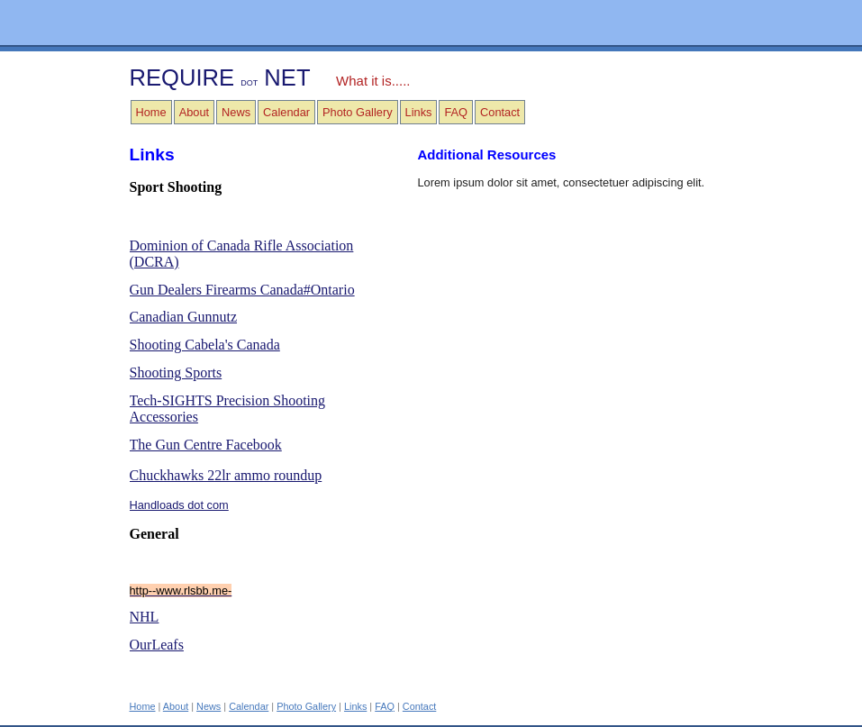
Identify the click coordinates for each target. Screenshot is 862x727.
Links (418, 112)
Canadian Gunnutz (184, 316)
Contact (500, 112)
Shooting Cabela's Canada (205, 344)
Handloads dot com (179, 505)
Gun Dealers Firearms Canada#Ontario (242, 289)
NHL (144, 616)
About (194, 112)
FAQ (455, 112)
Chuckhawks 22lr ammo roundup (226, 475)
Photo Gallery (357, 112)
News (236, 112)
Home (151, 112)
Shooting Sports (176, 372)
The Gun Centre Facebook (206, 444)
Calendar (286, 112)
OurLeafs (157, 644)
